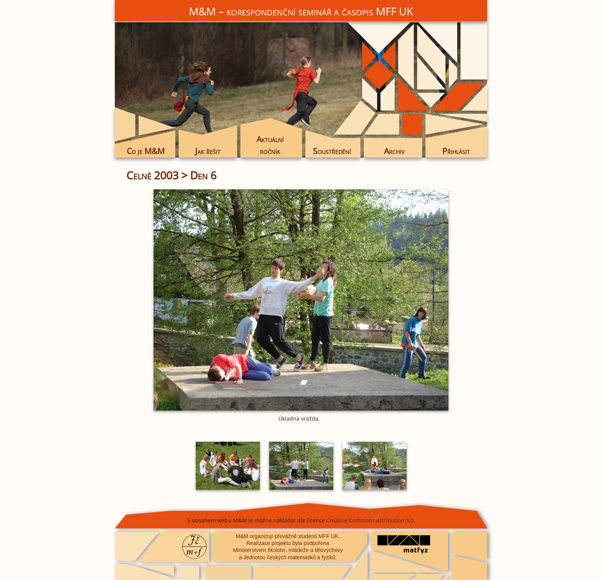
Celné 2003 (152, 175)
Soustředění (332, 151)
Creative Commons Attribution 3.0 (369, 520)
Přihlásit (456, 151)
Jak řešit (207, 151)
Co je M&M (146, 151)
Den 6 (203, 175)
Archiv (394, 151)
